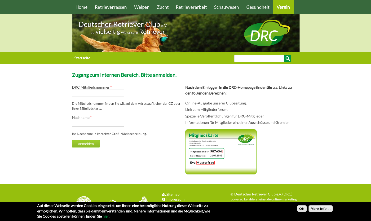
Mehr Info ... (321, 210)
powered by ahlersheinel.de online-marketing (263, 199)
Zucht (163, 7)
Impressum (173, 199)
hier (105, 217)
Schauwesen (226, 7)
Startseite (82, 58)
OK (302, 210)
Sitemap (170, 194)
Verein (283, 7)
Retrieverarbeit (191, 7)
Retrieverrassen (111, 7)
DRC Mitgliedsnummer (92, 87)
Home (81, 7)
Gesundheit (257, 7)
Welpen (142, 7)
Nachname (82, 117)
